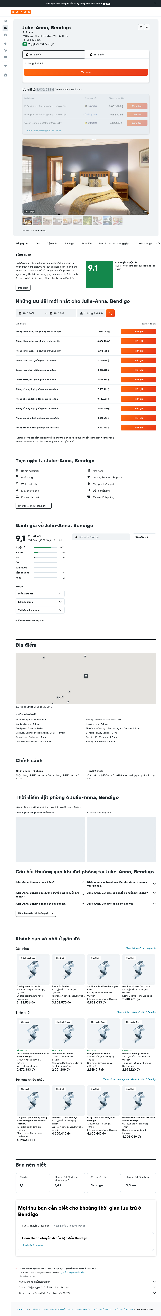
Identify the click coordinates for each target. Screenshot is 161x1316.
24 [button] (60, 106)
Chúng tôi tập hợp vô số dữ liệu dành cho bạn (87, 1287)
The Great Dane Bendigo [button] (64, 1117)
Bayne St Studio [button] (60, 986)
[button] (155, 3)
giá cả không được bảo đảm (72, 1272)
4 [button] (68, 83)
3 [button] (60, 83)
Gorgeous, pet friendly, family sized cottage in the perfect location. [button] (32, 1120)
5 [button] (75, 83)
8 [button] (45, 91)
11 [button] (68, 91)
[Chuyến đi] (5, 66)
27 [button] (30, 114)
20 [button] (30, 106)
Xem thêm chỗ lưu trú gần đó (141, 948)
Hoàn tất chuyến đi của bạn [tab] (35, 1225)
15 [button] (45, 98)
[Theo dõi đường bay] (5, 50)
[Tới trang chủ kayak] (21, 12)
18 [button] (68, 98)
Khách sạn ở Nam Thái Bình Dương (58, 1309)
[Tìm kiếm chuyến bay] (5, 21)
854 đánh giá (47, 44)
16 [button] (53, 98)
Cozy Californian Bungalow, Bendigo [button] (101, 1119)
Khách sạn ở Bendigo (33, 1245)
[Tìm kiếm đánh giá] (104, 537)
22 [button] (45, 106)
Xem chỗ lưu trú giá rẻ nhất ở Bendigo (136, 1012)
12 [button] (75, 91)
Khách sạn (35, 1309)
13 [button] (30, 98)
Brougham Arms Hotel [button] (98, 1053)
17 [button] (60, 98)
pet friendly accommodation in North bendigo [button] (33, 1055)
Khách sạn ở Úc (83, 1309)
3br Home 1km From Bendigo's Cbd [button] (102, 988)
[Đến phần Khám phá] (5, 43)
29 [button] (45, 114)
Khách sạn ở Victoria (102, 1309)
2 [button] (52, 83)
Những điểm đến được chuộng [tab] (69, 1225)
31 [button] (60, 114)
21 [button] (37, 106)
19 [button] (75, 98)
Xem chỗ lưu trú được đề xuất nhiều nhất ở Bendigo (129, 1079)
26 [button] (75, 106)
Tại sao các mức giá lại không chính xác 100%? (87, 1293)
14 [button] (37, 98)
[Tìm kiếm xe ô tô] (5, 35)
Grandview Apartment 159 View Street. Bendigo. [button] (138, 1119)
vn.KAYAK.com (22, 1309)
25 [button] (67, 106)
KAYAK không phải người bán (87, 1282)
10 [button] (60, 91)
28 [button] (37, 114)
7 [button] (37, 91)
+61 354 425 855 (31, 39)
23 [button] (52, 106)
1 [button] (45, 83)
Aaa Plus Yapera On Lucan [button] (136, 986)
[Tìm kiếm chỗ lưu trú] (5, 28)
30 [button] (52, 114)
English (106, 3)
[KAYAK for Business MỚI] (5, 57)
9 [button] (52, 91)
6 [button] (30, 91)
